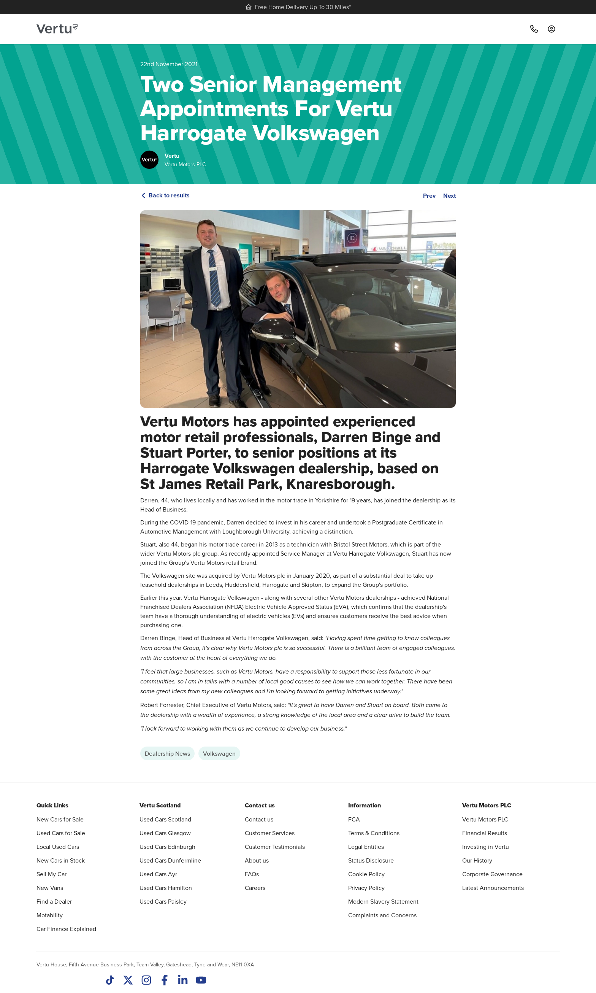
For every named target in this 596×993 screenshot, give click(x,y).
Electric (300, 28)
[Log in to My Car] (551, 29)
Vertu (172, 155)
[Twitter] (128, 981)
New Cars (177, 28)
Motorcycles (445, 28)
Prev (429, 195)
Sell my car (261, 28)
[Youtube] (201, 981)
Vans (334, 28)
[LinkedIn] (183, 981)
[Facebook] (165, 981)
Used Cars (132, 28)
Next (449, 195)
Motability (372, 28)
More (482, 28)
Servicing (220, 28)
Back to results (165, 195)
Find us (408, 28)
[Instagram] (146, 981)
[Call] (534, 29)
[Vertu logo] (57, 28)
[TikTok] (110, 981)
